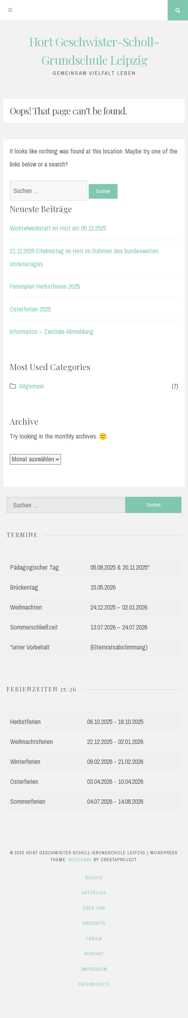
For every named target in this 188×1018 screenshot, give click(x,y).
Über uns (94, 908)
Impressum (94, 969)
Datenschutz (94, 984)
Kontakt (94, 954)
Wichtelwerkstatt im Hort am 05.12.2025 (58, 228)
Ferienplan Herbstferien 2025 (45, 286)
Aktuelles (94, 892)
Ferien (94, 938)
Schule (94, 877)
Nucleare (80, 859)
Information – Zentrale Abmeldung (52, 331)
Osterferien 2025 (30, 309)
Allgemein (31, 386)
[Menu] (10, 10)
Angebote (94, 923)
